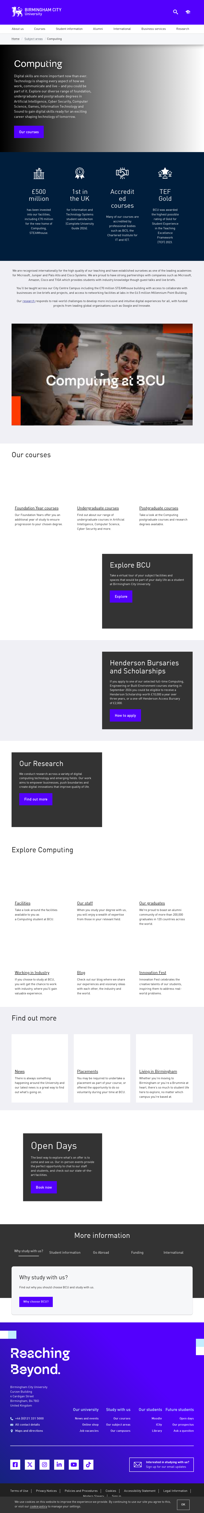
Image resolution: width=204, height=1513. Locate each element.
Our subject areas (118, 1424)
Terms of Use (19, 1491)
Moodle (157, 1418)
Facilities (22, 903)
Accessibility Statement (139, 1491)
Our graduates (152, 903)
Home (15, 39)
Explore (121, 597)
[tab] (29, 1253)
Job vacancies (89, 1431)
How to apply (125, 716)
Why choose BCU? (36, 1301)
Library (157, 1431)
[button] (18, 29)
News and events (87, 1418)
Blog (81, 973)
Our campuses (120, 1431)
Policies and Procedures (81, 1491)
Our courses (29, 132)
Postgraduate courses (158, 508)
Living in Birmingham (158, 1072)
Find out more (35, 799)
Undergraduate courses (98, 508)
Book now (44, 1188)
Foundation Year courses (37, 508)
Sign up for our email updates (167, 1464)
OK (183, 1504)
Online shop (90, 1424)
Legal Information (175, 1491)
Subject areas (33, 39)
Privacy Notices (46, 1491)
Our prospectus (183, 1424)
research (29, 301)
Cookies (111, 1491)
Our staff (85, 903)
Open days (187, 1418)
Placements (87, 1072)
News (20, 1072)
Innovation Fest (152, 973)
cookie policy (38, 1506)
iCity (159, 1424)
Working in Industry (32, 973)
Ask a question (184, 1431)
